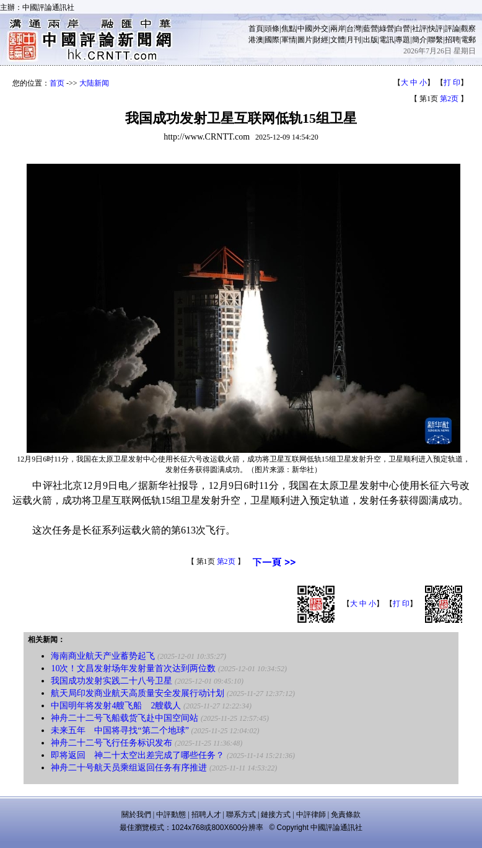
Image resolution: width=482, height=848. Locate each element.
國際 (272, 39)
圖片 (304, 39)
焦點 (288, 28)
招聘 (452, 39)
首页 (57, 83)
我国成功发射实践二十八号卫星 (111, 680)
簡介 (419, 39)
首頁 (255, 28)
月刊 (353, 39)
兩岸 (337, 28)
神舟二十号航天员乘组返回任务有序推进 (129, 767)
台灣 (353, 28)
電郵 (468, 39)
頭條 (272, 28)
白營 (402, 28)
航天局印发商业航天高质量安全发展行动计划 (137, 693)
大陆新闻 (94, 83)
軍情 (288, 39)
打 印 (452, 82)
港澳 (255, 39)
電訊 (386, 39)
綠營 (386, 28)
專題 (402, 39)
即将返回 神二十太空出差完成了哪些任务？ (137, 755)
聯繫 (435, 39)
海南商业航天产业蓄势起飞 (103, 656)
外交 (320, 28)
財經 (320, 39)
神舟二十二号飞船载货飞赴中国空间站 (124, 718)
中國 (304, 28)
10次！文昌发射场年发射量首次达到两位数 (133, 668)
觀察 (468, 28)
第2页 (449, 98)
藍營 (370, 28)
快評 (435, 28)
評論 (452, 28)
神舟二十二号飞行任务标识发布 (111, 743)
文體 (337, 39)
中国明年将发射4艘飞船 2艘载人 (116, 705)
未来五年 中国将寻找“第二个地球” (119, 730)
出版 (370, 39)
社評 (419, 28)
